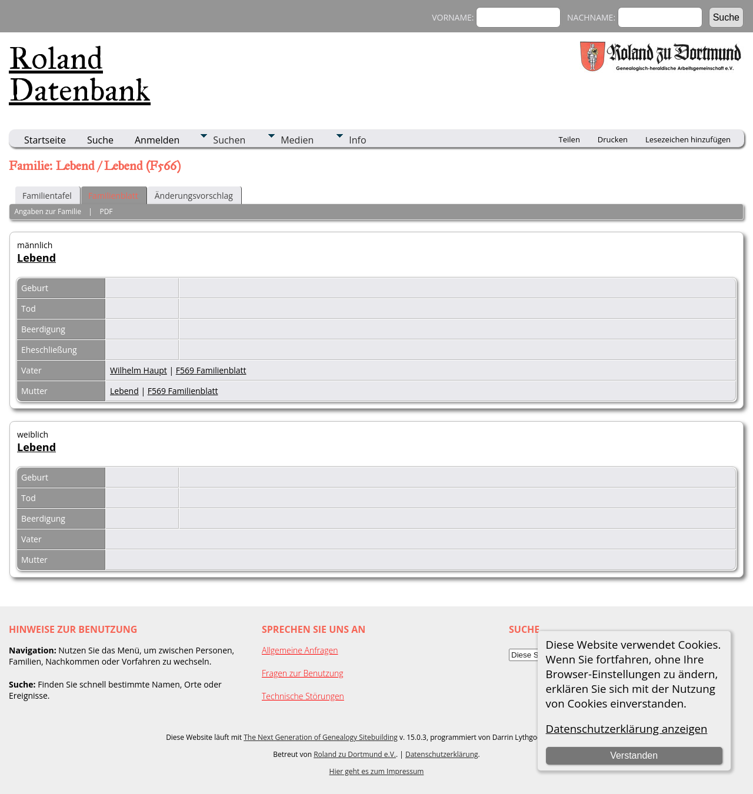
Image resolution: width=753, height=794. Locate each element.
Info (357, 140)
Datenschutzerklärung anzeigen (627, 728)
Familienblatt (113, 195)
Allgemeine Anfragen (300, 650)
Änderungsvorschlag (194, 195)
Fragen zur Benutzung (303, 673)
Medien (297, 140)
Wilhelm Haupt (138, 370)
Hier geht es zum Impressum (376, 771)
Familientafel (47, 195)
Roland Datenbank (80, 74)
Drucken (613, 139)
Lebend (36, 258)
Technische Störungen (303, 696)
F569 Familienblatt (211, 370)
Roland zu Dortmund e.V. (355, 754)
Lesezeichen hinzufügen (688, 139)
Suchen (229, 140)
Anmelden (157, 140)
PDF (105, 211)
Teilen (569, 139)
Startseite (45, 140)
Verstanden (634, 755)
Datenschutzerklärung (441, 754)
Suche (100, 140)
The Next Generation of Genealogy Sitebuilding (321, 737)
